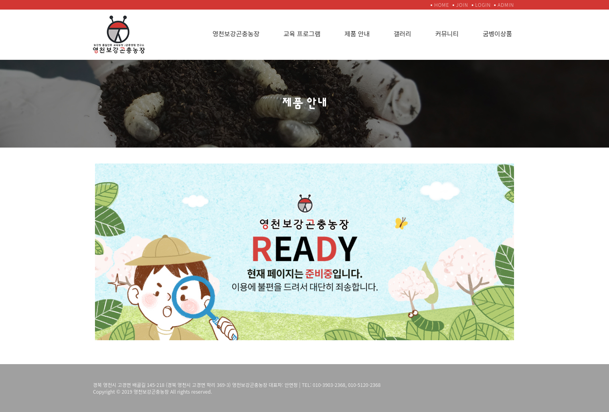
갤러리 (402, 33)
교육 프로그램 (301, 33)
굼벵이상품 (497, 33)
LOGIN (483, 4)
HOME (441, 4)
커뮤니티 (447, 33)
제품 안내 (357, 33)
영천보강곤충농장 (235, 33)
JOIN (462, 4)
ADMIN (506, 4)
